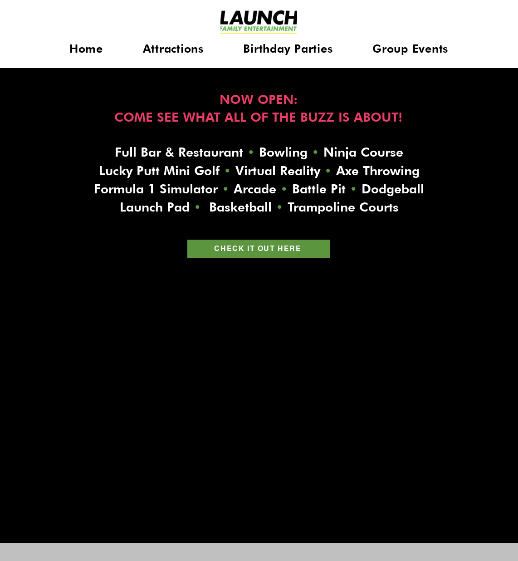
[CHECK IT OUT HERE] (258, 249)
